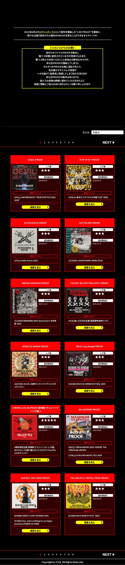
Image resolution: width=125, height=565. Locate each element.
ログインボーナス (47, 31)
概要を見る (35, 207)
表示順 (86, 132)
